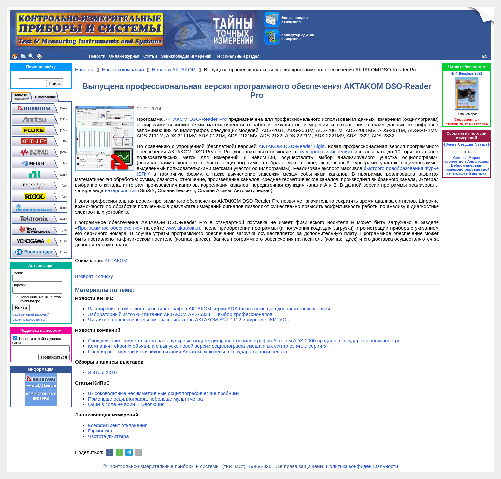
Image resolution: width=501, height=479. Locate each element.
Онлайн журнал (124, 56)
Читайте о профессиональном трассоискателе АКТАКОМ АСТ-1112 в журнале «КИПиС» (188, 319)
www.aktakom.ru (184, 228)
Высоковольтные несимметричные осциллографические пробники (163, 393)
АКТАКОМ (116, 260)
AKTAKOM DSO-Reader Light (291, 146)
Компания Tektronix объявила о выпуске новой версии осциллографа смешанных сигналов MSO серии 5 (207, 346)
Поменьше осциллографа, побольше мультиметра (145, 399)
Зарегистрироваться (29, 319)
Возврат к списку (94, 276)
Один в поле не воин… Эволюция (126, 404)
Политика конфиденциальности (362, 466)
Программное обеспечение (108, 228)
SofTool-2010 (102, 372)
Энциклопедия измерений (186, 56)
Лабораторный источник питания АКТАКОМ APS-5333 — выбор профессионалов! (181, 314)
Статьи (150, 56)
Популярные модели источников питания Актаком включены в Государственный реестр (187, 351)
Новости (97, 56)
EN (484, 56)
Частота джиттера (108, 436)
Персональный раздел (237, 56)
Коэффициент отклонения (118, 425)
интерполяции (121, 190)
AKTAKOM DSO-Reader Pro (195, 119)
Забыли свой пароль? (30, 314)
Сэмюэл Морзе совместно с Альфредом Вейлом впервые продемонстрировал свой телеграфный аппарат (466, 165)
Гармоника (100, 430)
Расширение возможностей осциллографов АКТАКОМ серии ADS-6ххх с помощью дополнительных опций (209, 308)
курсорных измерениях (326, 151)
